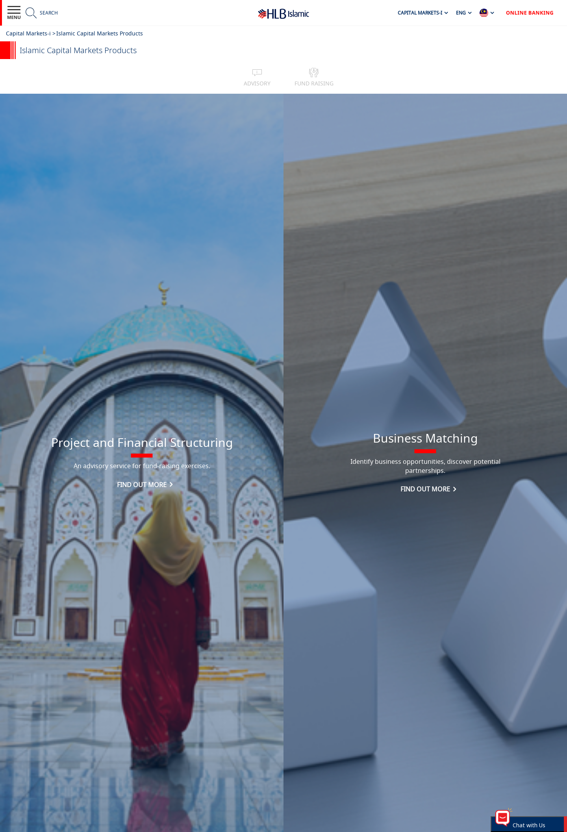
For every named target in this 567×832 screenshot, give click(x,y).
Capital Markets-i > (31, 33)
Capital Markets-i (420, 12)
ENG (461, 12)
